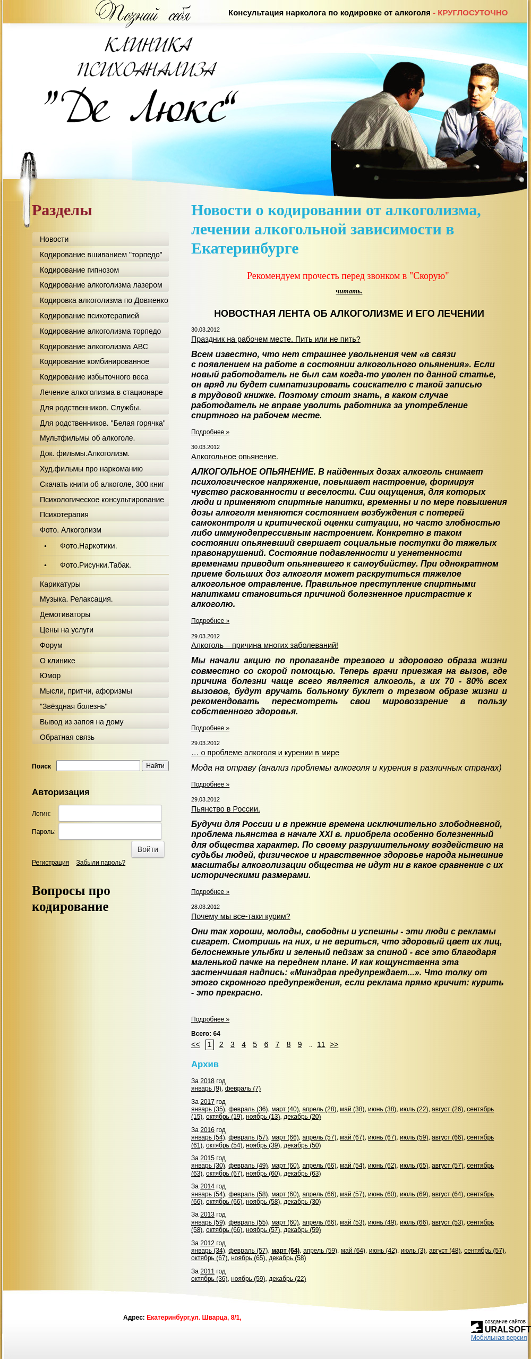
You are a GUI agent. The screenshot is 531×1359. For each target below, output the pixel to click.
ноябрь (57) (263, 1230)
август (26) (447, 1109)
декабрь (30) (302, 1201)
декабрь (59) (302, 1230)
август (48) (444, 1250)
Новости (54, 239)
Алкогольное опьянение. (234, 456)
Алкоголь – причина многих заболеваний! (264, 645)
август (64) (447, 1194)
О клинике (57, 660)
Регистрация (50, 862)
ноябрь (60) (263, 1173)
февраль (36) (248, 1109)
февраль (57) (248, 1137)
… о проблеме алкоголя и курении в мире (265, 752)
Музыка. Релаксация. (76, 599)
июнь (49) (382, 1222)
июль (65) (414, 1165)
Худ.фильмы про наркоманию (91, 469)
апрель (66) (319, 1165)
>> (334, 1044)
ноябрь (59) (248, 1278)
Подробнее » (210, 432)
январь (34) (208, 1250)
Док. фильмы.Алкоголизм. (85, 453)
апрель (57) (319, 1137)
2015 (207, 1158)
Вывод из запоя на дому (82, 722)
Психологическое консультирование (102, 499)
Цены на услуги (66, 630)
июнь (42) (383, 1250)
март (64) (285, 1250)
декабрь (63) (302, 1173)
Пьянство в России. (225, 809)
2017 (207, 1101)
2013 (207, 1214)
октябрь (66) (224, 1201)
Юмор (50, 675)
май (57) (352, 1194)
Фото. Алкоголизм (70, 530)
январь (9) (206, 1088)
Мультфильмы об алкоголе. (87, 438)
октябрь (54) (224, 1145)
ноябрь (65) (248, 1258)
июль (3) (413, 1250)
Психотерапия (64, 514)
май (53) (352, 1222)
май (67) (352, 1137)
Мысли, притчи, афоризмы (86, 691)
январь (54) (208, 1137)
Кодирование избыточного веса (94, 377)
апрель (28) (319, 1109)
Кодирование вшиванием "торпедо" (101, 254)
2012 (207, 1243)
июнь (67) (382, 1137)
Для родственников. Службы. (90, 407)
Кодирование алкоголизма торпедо (100, 331)
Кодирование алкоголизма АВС (94, 346)
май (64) (353, 1250)
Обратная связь (67, 737)
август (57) (447, 1165)
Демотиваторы (65, 614)
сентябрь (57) (484, 1250)
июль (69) (414, 1194)
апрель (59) (320, 1250)
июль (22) (414, 1109)
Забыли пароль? (101, 862)
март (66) (285, 1137)
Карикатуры (60, 584)
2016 (207, 1130)
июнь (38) (382, 1109)
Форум (51, 645)
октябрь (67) (224, 1173)
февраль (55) (248, 1222)
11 (321, 1044)
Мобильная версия (499, 1337)
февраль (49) (248, 1165)
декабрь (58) (287, 1258)
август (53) (447, 1222)
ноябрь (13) (263, 1116)
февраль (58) (248, 1194)
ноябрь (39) (263, 1145)
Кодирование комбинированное (94, 361)
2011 (207, 1271)
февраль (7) (243, 1088)
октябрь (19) (224, 1116)
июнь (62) (382, 1165)
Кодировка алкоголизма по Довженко (104, 300)
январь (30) (208, 1165)
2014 (207, 1186)
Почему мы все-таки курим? (240, 916)
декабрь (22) (287, 1278)
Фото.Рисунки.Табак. (95, 565)
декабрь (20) (302, 1116)
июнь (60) (382, 1194)
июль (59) (414, 1137)
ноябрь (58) (263, 1201)
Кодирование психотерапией (89, 315)
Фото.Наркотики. (88, 546)
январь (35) (208, 1109)
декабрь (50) (302, 1145)
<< (195, 1044)
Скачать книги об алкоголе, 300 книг (102, 484)
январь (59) (208, 1222)
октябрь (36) (209, 1278)
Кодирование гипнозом (79, 270)
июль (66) (414, 1222)
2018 (207, 1081)
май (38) (352, 1109)
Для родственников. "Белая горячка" (103, 423)
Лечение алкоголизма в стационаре (101, 392)
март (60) (285, 1165)
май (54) (352, 1165)
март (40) (285, 1109)
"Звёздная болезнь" (73, 706)
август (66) (447, 1137)
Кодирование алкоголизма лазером (101, 285)
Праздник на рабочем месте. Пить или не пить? (276, 339)
